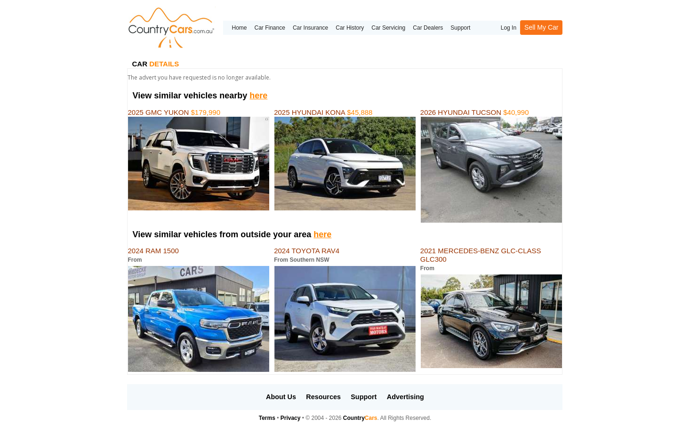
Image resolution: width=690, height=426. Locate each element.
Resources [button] (323, 397)
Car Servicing (388, 27)
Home (239, 27)
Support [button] (364, 397)
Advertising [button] (405, 397)
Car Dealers (428, 27)
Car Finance (270, 27)
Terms (267, 418)
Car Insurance (310, 27)
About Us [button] (281, 397)
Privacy (291, 418)
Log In (508, 27)
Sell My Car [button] (541, 27)
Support (460, 27)
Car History (350, 27)
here (258, 95)
